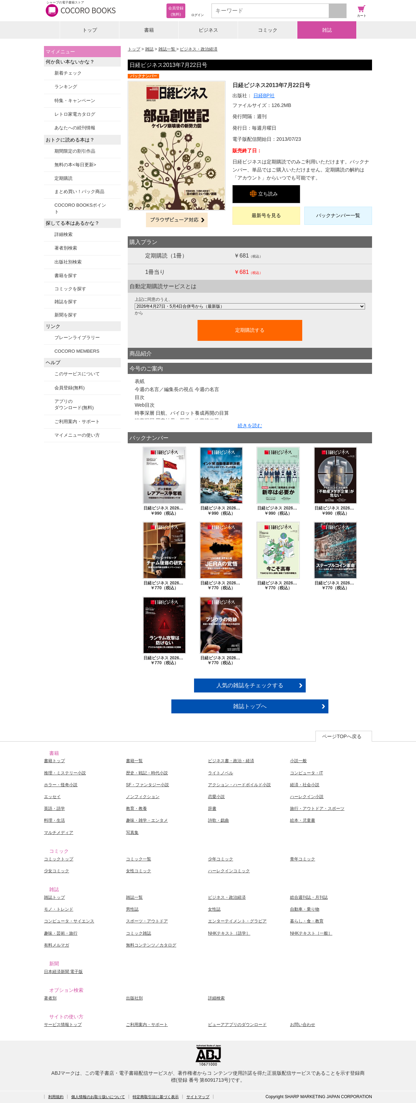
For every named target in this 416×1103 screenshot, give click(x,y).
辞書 (212, 808)
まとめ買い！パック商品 (79, 191)
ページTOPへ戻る (342, 736)
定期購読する (250, 330)
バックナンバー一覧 (338, 215)
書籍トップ (54, 760)
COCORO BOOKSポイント (80, 208)
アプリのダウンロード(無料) (74, 404)
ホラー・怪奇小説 (60, 784)
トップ (89, 30)
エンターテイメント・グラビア (237, 921)
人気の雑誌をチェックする (249, 685)
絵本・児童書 (302, 820)
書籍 (149, 30)
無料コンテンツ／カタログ (151, 945)
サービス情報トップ (63, 1024)
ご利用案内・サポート (77, 421)
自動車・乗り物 (304, 909)
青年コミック (302, 859)
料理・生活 (54, 820)
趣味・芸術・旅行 (60, 933)
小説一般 (298, 760)
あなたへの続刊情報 (74, 127)
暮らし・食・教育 (307, 921)
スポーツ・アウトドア (147, 921)
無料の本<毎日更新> (75, 164)
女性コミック (138, 870)
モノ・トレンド (58, 909)
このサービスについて (77, 373)
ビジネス (208, 30)
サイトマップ (197, 1097)
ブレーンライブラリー (77, 337)
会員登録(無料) (69, 387)
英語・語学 (54, 808)
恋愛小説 (216, 796)
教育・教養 (136, 808)
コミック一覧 (138, 859)
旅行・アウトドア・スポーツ (317, 808)
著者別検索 (65, 248)
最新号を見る (266, 215)
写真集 (132, 832)
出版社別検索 (68, 262)
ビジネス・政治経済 (198, 49)
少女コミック (56, 870)
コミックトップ (58, 859)
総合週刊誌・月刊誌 (309, 897)
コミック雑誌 (138, 933)
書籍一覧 (134, 760)
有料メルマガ (56, 945)
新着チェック (68, 73)
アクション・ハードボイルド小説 (239, 784)
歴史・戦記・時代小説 (147, 773)
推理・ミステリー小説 (65, 773)
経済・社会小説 (304, 784)
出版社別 (134, 998)
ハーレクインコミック (229, 870)
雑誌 (327, 30)
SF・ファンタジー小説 (147, 784)
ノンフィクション (142, 796)
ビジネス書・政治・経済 (231, 760)
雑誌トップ (54, 897)
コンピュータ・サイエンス (69, 921)
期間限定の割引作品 (74, 151)
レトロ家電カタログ (74, 114)
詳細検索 (63, 234)
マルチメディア (58, 832)
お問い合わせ (302, 1024)
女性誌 (214, 909)
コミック (267, 30)
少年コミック (220, 859)
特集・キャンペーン (74, 100)
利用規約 (56, 1097)
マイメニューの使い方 (77, 435)
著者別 (50, 998)
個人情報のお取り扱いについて (98, 1097)
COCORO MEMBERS (76, 351)
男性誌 (132, 909)
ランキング (65, 86)
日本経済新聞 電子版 (63, 971)
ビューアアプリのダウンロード (237, 1024)
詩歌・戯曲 (218, 820)
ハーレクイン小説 (307, 796)
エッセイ (52, 796)
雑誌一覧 (167, 49)
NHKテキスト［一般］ (311, 933)
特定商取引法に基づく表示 (156, 1097)
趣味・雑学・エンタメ (147, 820)
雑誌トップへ (250, 706)
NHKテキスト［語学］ (229, 933)
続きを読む (250, 425)
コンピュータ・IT (306, 773)
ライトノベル (220, 773)
